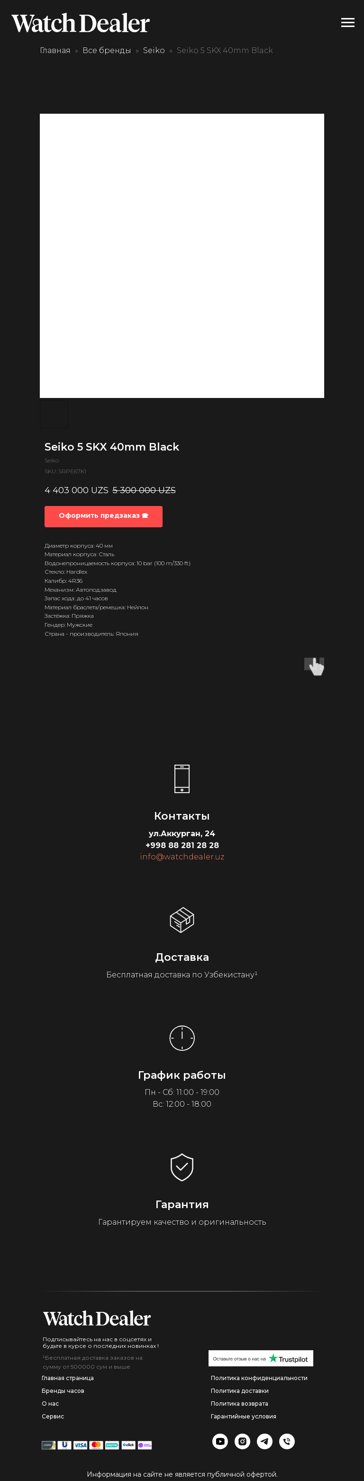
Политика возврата (239, 1403)
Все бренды (106, 50)
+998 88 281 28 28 (182, 845)
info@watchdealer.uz (182, 856)
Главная (55, 50)
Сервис (53, 1416)
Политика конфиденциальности (259, 1378)
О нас (50, 1403)
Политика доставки (240, 1390)
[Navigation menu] (348, 22)
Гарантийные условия (243, 1416)
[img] (97, 1318)
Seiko (154, 50)
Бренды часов (63, 1390)
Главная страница (68, 1378)
